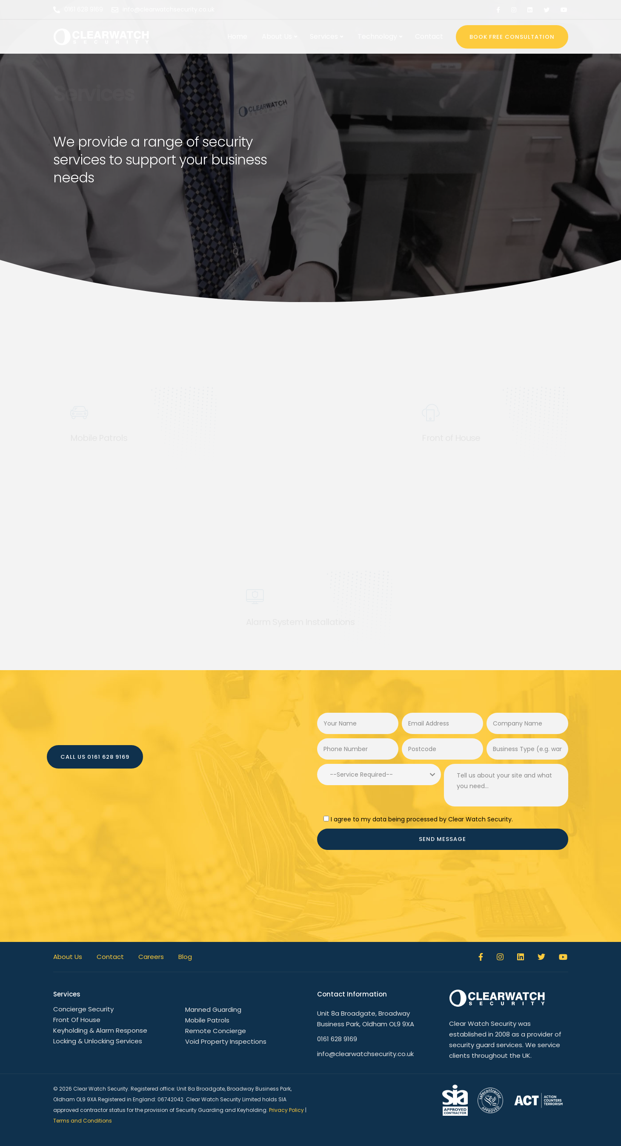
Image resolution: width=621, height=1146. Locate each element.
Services (324, 36)
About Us (277, 36)
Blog (185, 956)
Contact (429, 36)
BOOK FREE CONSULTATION (512, 37)
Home (237, 36)
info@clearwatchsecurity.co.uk (365, 1053)
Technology (377, 36)
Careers (151, 956)
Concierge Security (83, 1009)
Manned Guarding (213, 1009)
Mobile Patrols (207, 1020)
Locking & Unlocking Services (97, 1041)
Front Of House (76, 1019)
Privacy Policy (286, 1110)
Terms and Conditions (82, 1120)
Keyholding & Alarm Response (100, 1030)
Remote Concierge (215, 1030)
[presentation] (381, 879)
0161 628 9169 (337, 1038)
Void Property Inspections (225, 1041)
